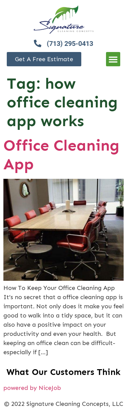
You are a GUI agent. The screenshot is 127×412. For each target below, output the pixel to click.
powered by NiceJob (32, 388)
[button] (113, 59)
